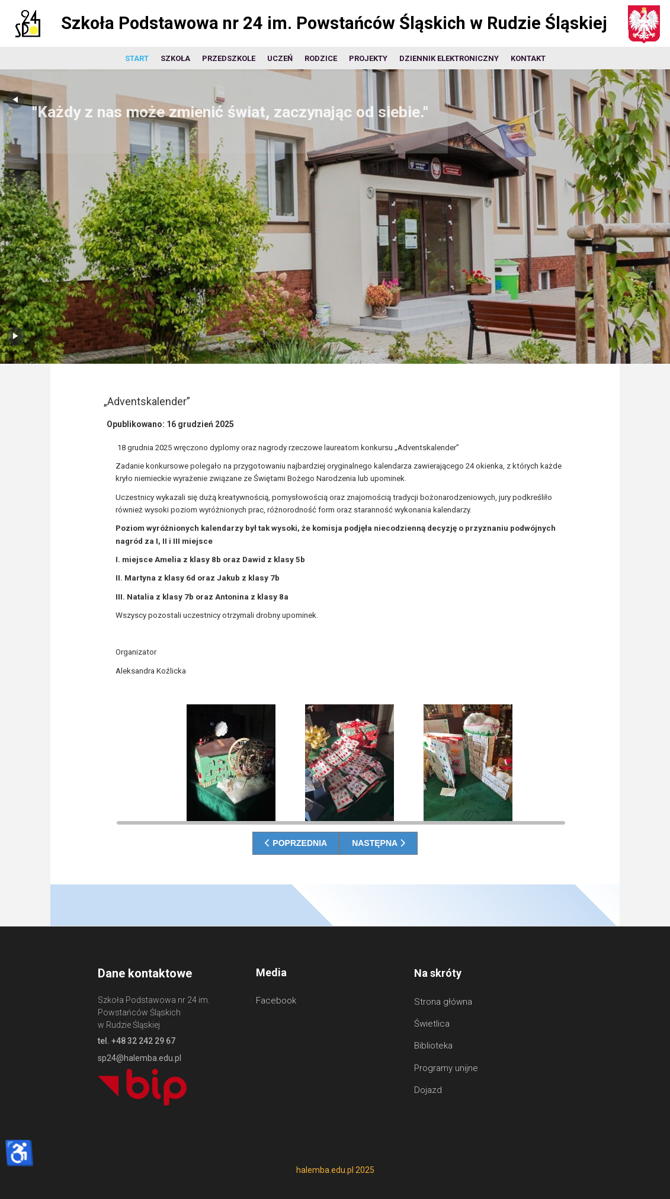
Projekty (368, 58)
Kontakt (528, 58)
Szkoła (175, 58)
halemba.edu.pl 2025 (335, 1170)
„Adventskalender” (147, 401)
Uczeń (280, 58)
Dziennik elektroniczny (449, 58)
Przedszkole (228, 58)
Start (137, 58)
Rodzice (320, 58)
